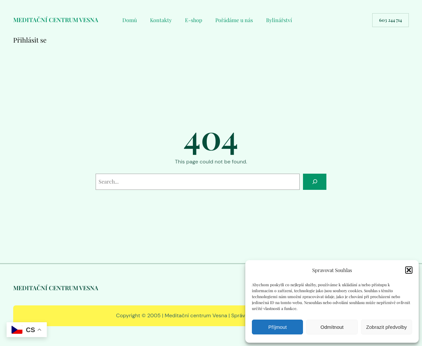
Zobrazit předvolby (386, 327)
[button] (409, 270)
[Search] (314, 182)
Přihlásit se (29, 39)
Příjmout (277, 327)
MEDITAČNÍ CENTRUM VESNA (55, 20)
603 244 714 (390, 20)
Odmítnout (332, 327)
